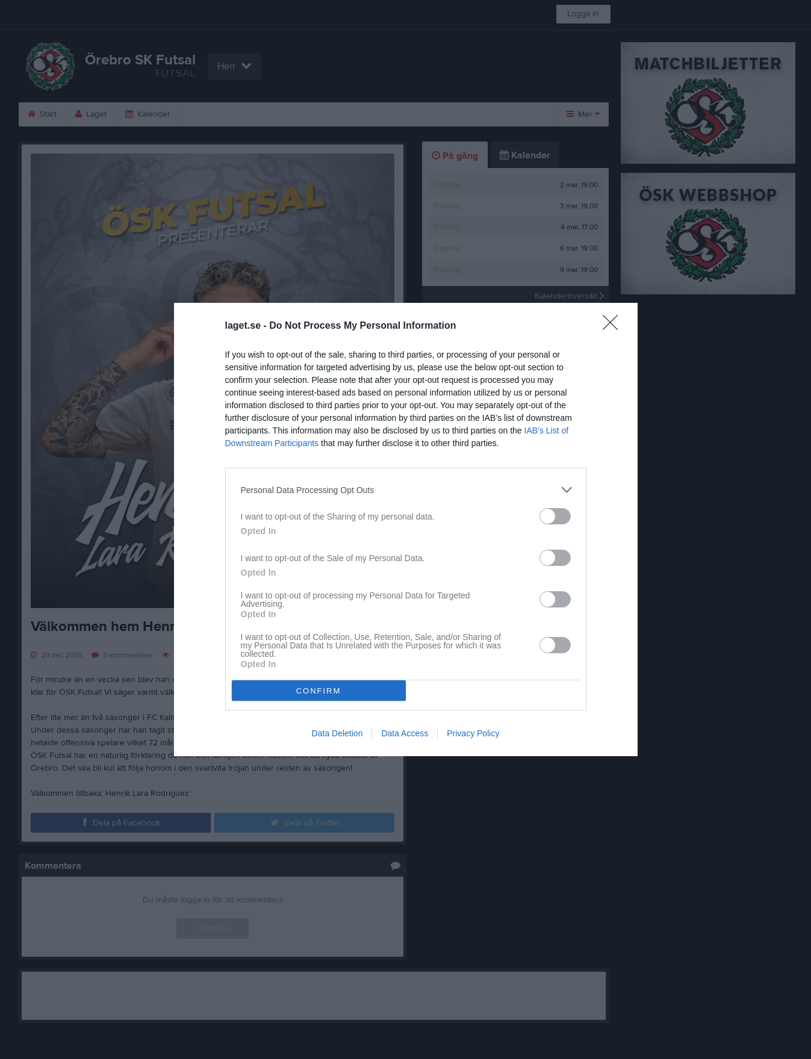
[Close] (614, 326)
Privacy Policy (473, 733)
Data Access (404, 733)
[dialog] (406, 529)
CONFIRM (318, 690)
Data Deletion (337, 733)
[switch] (555, 516)
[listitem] (406, 489)
